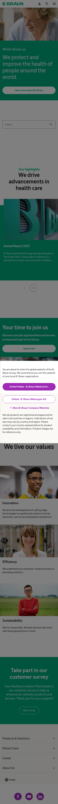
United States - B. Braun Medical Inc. (29, 386)
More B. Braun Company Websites (29, 407)
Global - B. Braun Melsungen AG (29, 399)
